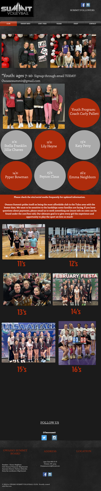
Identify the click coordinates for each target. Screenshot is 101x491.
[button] (24, 51)
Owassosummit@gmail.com (21, 81)
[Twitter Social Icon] (44, 437)
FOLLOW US (49, 422)
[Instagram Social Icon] (88, 5)
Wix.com (8, 486)
